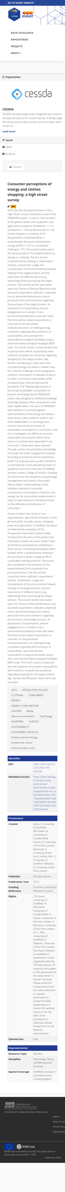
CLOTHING (17, 695)
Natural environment (22, 716)
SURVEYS (33, 721)
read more (9, 131)
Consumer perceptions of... (26, 69)
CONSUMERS (35, 695)
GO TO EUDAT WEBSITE (21, 2)
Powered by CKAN (53, 1157)
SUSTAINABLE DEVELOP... (25, 732)
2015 (14, 690)
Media (29, 711)
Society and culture (21, 742)
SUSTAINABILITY (20, 726)
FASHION (16, 711)
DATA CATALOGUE (22, 32)
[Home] (3, 64)
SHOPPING (17, 721)
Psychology (46, 716)
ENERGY (15, 700)
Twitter (7, 146)
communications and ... (24, 748)
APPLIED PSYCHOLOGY (35, 690)
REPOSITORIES (19, 39)
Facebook (8, 153)
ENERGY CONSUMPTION (25, 705)
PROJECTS (17, 46)
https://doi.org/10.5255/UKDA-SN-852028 (44, 767)
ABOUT (16, 53)
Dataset (15, 64)
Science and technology (24, 737)
